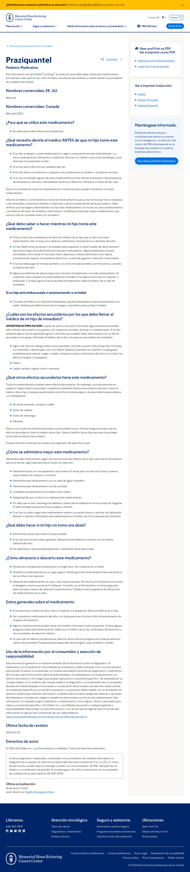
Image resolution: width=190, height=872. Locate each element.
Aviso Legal (140, 853)
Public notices (176, 857)
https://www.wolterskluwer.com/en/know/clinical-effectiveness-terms (46, 716)
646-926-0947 (14, 826)
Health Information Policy (39, 791)
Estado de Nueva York (155, 831)
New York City (150, 826)
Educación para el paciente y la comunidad (31, 46)
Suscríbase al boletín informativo (157, 161)
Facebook (11, 831)
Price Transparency (153, 857)
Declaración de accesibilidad (167, 853)
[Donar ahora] (175, 26)
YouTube (19, 831)
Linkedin (24, 831)
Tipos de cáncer (60, 826)
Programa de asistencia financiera (116, 831)
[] (148, 99)
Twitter (15, 831)
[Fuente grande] (153, 66)
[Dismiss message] (182, 5)
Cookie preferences (119, 853)
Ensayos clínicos (60, 836)
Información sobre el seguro (113, 826)
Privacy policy (131, 857)
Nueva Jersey (149, 836)
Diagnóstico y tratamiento (66, 831)
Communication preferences (87, 853)
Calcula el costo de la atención (114, 836)
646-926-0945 (90, 4)
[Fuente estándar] (156, 60)
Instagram (7, 831)
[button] (164, 17)
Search (177, 17)
